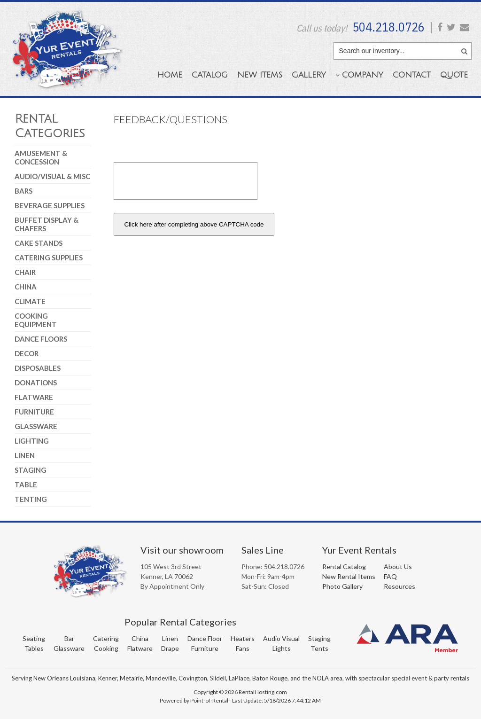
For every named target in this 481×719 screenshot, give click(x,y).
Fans (242, 648)
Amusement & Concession (41, 157)
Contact (412, 74)
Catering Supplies (49, 257)
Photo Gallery (342, 586)
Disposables (38, 368)
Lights (281, 648)
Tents (319, 648)
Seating (34, 638)
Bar (69, 638)
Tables (34, 648)
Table (26, 484)
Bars (23, 191)
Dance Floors (41, 339)
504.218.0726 (388, 27)
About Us (398, 567)
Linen (25, 455)
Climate (30, 301)
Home (169, 74)
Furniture (34, 411)
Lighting (32, 441)
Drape (170, 648)
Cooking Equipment (36, 320)
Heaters (243, 638)
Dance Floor (204, 638)
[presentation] (185, 181)
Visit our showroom (182, 549)
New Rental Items (348, 576)
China (26, 286)
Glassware (36, 426)
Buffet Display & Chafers (46, 224)
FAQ (390, 576)
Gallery (309, 74)
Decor (27, 353)
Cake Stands (38, 243)
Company (359, 74)
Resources (399, 586)
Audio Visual (281, 638)
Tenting (31, 499)
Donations (36, 382)
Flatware (34, 397)
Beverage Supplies (50, 205)
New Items (259, 74)
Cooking (106, 648)
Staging (31, 470)
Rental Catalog (344, 567)
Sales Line (262, 549)
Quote (454, 74)
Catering (106, 638)
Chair (25, 272)
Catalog (210, 74)
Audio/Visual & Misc (52, 176)
